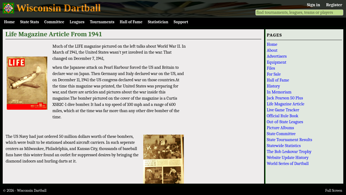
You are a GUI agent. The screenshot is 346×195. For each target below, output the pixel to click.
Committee (54, 22)
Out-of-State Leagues (285, 121)
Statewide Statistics (284, 145)
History (273, 86)
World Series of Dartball (288, 163)
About (272, 50)
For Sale (274, 74)
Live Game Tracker (283, 110)
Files (271, 68)
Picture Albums (280, 127)
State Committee (281, 133)
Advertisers (277, 56)
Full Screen (333, 190)
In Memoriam (279, 92)
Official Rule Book (282, 115)
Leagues (77, 22)
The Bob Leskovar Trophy (289, 151)
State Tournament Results (289, 139)
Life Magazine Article (285, 104)
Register (334, 4)
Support (181, 22)
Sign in (313, 4)
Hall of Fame (131, 22)
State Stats (29, 22)
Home (9, 22)
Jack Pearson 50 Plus (285, 98)
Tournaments (102, 22)
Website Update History (287, 157)
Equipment (276, 62)
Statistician (158, 22)
